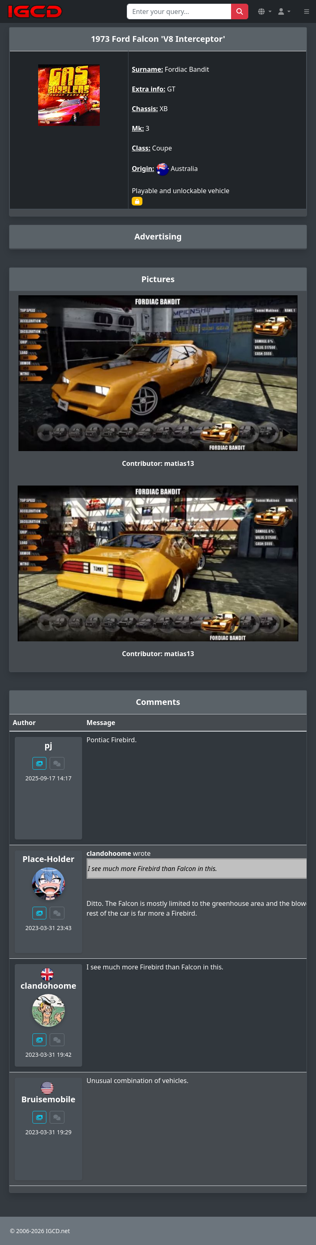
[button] (265, 11)
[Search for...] (179, 11)
